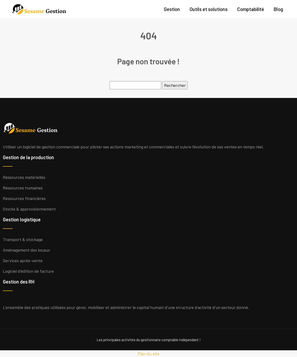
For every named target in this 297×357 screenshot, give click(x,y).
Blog (278, 9)
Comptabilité (250, 9)
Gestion (172, 9)
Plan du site (148, 353)
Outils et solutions (209, 9)
